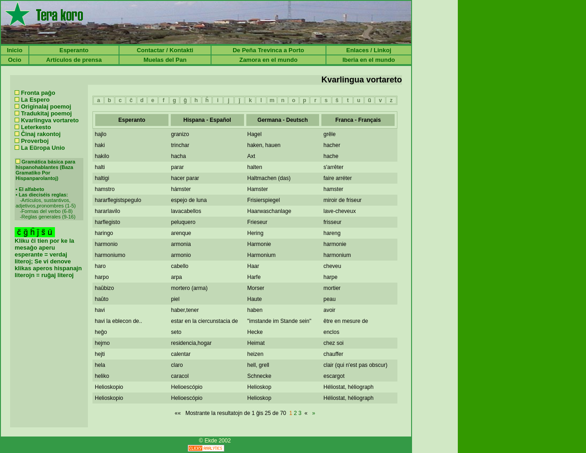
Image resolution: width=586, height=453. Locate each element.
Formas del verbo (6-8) (47, 211)
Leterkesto (36, 127)
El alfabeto (31, 189)
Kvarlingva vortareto (50, 120)
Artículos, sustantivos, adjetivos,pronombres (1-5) (46, 202)
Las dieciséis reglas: (43, 194)
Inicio (14, 50)
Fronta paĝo (38, 92)
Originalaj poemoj (46, 106)
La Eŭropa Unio (43, 147)
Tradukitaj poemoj (46, 113)
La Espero (35, 99)
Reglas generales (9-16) (49, 216)
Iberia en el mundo (368, 59)
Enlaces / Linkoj (368, 50)
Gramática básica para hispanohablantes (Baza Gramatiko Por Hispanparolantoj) (45, 170)
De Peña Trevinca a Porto (268, 50)
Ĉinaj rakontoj (41, 134)
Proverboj (35, 140)
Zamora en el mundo (268, 59)
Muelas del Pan (164, 59)
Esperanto (74, 50)
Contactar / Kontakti (165, 50)
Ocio (14, 59)
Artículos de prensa (74, 59)
